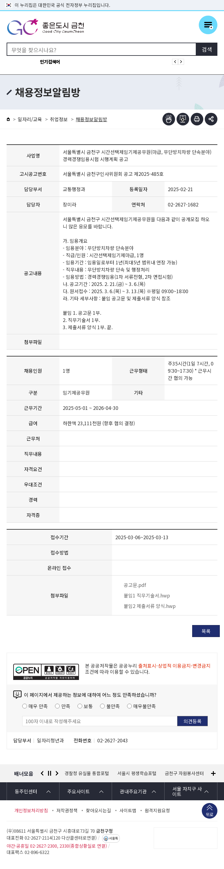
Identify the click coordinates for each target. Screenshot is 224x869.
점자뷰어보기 (168, 119)
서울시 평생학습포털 (136, 773)
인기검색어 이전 (175, 62)
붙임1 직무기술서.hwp (142, 595)
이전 (42, 773)
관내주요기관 (133, 791)
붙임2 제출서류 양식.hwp (145, 605)
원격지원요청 (157, 810)
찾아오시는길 (98, 810)
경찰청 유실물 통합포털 (87, 773)
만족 (65, 706)
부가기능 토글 (211, 119)
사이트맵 (128, 810)
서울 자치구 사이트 (187, 791)
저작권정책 (66, 810)
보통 (88, 706)
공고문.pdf (130, 584)
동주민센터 (26, 791)
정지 (49, 773)
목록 (205, 631)
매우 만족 (38, 706)
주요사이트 (78, 791)
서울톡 (113, 838)
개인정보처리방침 (31, 810)
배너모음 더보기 (213, 773)
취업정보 (59, 119)
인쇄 (197, 119)
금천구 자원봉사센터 (184, 773)
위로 (209, 815)
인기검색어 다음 (181, 62)
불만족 (113, 706)
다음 (57, 773)
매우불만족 (144, 706)
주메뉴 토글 (208, 25)
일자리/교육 (30, 119)
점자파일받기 (183, 119)
